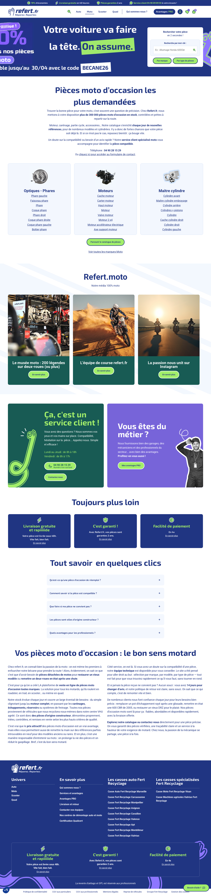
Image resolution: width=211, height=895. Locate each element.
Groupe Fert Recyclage (157, 892)
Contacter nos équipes (71, 809)
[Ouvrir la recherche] (69, 11)
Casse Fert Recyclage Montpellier (125, 802)
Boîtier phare (39, 229)
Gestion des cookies (180, 892)
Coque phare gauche (39, 224)
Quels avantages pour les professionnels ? (105, 633)
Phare (39, 205)
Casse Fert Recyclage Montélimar (125, 830)
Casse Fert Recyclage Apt (121, 824)
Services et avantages (71, 793)
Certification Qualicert (71, 820)
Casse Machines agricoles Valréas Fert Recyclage (176, 799)
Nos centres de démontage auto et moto (81, 815)
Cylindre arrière (172, 205)
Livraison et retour (69, 804)
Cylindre (172, 215)
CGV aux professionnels (87, 892)
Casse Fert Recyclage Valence (124, 819)
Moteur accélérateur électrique (106, 224)
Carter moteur (105, 200)
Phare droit (39, 215)
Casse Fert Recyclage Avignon (124, 808)
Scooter (15, 795)
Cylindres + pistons (172, 210)
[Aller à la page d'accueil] (23, 11)
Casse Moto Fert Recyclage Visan (173, 791)
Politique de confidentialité (35, 892)
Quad (14, 800)
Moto (14, 791)
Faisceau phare (39, 200)
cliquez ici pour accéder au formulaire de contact (107, 154)
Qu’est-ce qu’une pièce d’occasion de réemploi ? (105, 580)
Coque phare (39, 210)
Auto (13, 786)
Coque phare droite (39, 219)
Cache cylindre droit (171, 219)
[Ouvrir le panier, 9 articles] (194, 12)
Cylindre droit (171, 224)
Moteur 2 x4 (106, 219)
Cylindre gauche (171, 229)
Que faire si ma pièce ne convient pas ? (105, 606)
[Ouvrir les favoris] (187, 12)
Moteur (105, 210)
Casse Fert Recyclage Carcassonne (126, 797)
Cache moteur (105, 195)
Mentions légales (110, 892)
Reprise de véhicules (133, 892)
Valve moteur (105, 215)
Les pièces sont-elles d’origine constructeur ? (105, 619)
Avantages (164, 12)
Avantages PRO (68, 798)
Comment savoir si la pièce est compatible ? (105, 593)
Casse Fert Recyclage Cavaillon (124, 813)
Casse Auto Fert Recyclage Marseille (127, 791)
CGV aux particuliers (61, 892)
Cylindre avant (171, 195)
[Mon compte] (180, 11)
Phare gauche (39, 195)
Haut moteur (105, 205)
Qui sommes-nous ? (136, 11)
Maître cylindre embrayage (171, 200)
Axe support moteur (105, 229)
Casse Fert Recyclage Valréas (123, 835)
